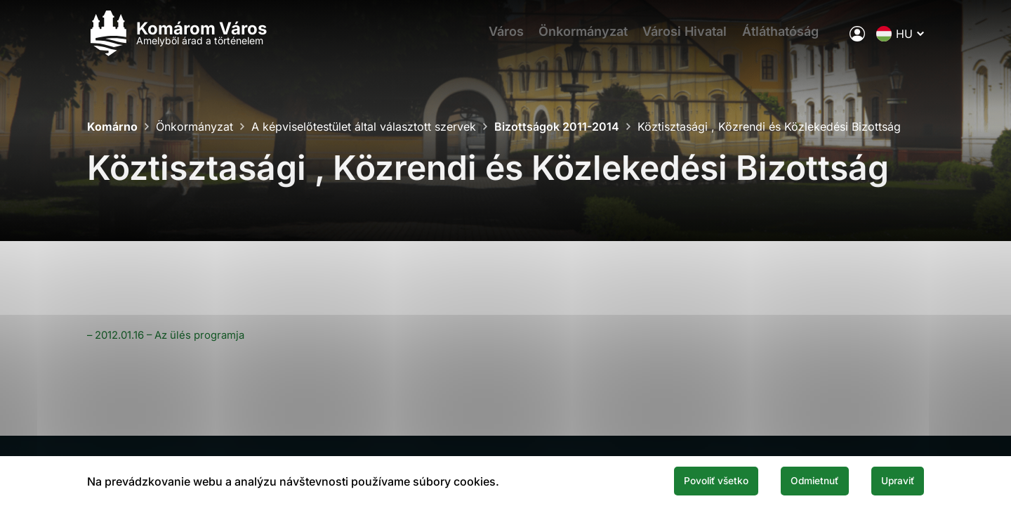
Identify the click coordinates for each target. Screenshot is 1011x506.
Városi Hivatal (689, 39)
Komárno (112, 126)
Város (497, 39)
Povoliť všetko (675, 480)
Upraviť (890, 480)
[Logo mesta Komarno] (177, 39)
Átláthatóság (790, 39)
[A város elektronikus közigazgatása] (857, 38)
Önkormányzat (581, 39)
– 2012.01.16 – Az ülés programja (174, 334)
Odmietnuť (792, 480)
